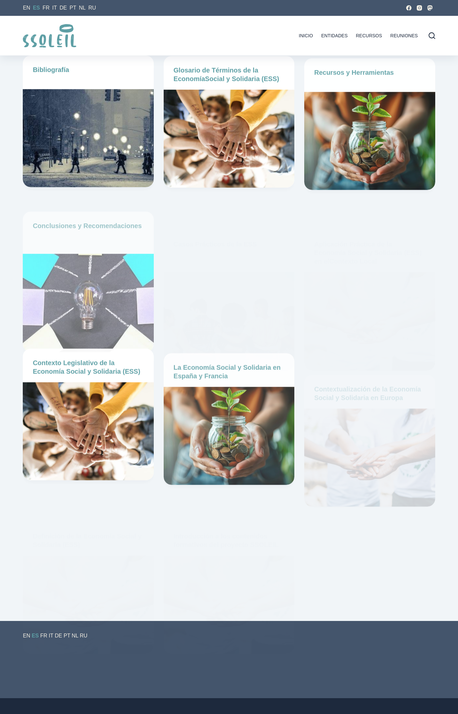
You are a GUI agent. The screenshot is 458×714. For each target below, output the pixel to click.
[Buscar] (432, 35)
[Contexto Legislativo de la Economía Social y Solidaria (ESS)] (88, 438)
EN (26, 8)
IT (54, 8)
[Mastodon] (430, 8)
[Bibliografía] (88, 139)
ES (36, 8)
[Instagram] (419, 8)
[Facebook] (408, 8)
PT (73, 8)
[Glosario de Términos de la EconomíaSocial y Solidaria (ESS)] (229, 142)
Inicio (306, 35)
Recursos (369, 35)
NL (82, 8)
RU (92, 8)
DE (63, 8)
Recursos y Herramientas (354, 90)
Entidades (334, 35)
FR (46, 8)
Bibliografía (51, 70)
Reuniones (404, 35)
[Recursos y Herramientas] (369, 159)
